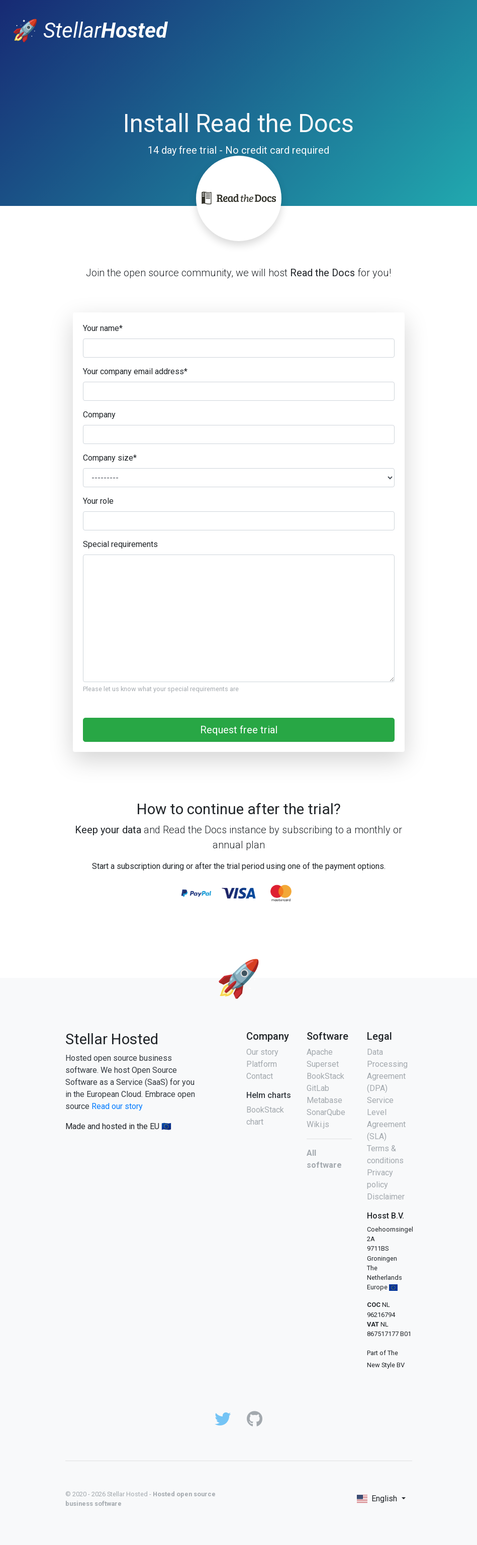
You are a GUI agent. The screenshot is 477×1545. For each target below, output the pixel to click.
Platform (261, 1064)
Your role (98, 501)
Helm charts (268, 1095)
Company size (110, 458)
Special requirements (120, 544)
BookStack (325, 1076)
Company (99, 414)
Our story (262, 1052)
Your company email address (135, 371)
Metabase (324, 1100)
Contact (259, 1076)
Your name (103, 328)
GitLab (318, 1088)
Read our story (117, 1106)
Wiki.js (318, 1124)
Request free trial (238, 730)
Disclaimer (386, 1196)
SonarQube (326, 1112)
